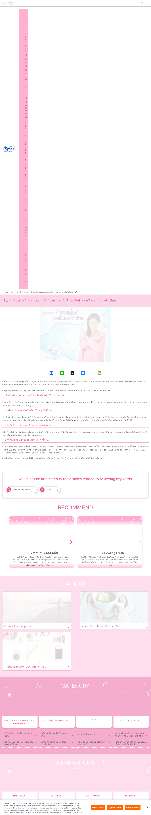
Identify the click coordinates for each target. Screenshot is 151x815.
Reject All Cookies (115, 808)
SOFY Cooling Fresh (69, 693)
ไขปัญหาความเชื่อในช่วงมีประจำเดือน (54, 470)
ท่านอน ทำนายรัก (86, 462)
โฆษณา (83, 768)
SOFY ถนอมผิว (7, 696)
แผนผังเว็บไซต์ (49, 774)
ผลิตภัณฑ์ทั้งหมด (136, 678)
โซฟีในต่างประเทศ (87, 774)
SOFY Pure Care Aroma (38, 720)
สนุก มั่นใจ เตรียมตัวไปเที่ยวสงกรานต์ (91, 470)
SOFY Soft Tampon (9, 708)
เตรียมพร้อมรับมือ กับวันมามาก (54, 462)
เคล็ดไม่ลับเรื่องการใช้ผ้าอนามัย (127, 543)
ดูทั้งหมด (113, 631)
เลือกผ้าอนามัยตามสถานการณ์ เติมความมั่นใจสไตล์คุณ (130, 470)
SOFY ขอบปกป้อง (120, 693)
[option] (41, 269)
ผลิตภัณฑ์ (10, 768)
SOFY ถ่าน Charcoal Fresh (11, 693)
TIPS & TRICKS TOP (75, 561)
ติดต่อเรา (105, 795)
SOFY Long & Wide (65, 720)
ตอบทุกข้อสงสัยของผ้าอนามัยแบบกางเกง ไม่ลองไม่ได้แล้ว (129, 462)
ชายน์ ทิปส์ (121, 768)
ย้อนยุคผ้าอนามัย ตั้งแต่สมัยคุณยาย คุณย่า (128, 534)
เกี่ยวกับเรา (46, 795)
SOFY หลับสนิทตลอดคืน (42, 693)
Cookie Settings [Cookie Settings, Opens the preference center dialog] (97, 808)
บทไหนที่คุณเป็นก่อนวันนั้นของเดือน (19, 462)
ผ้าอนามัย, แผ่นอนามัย (21, 217)
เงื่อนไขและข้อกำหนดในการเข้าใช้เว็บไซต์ (66, 795)
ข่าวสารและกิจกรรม (51, 768)
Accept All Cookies (132, 808)
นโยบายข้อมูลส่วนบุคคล (91, 795)
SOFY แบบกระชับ (95, 693)
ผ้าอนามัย (50, 217)
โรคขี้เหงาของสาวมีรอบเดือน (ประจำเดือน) (18, 470)
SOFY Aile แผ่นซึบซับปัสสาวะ (12, 733)
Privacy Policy (24, 810)
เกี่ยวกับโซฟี (11, 774)
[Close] (147, 807)
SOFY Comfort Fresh (9, 720)
